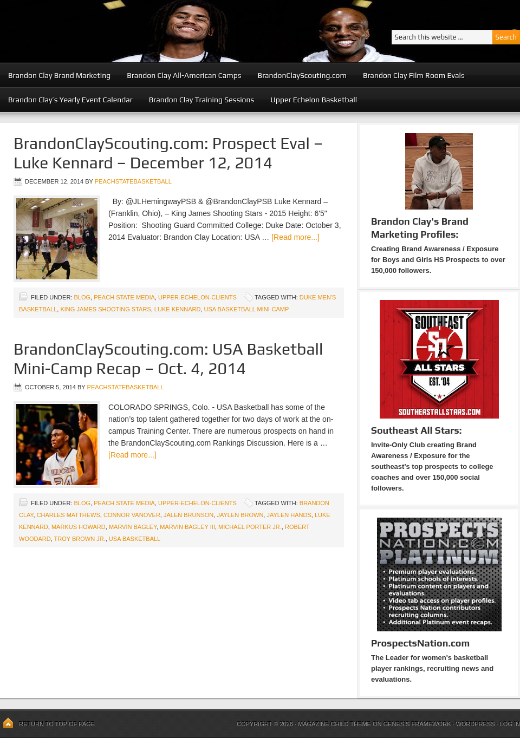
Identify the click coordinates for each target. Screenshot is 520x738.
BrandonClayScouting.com (302, 75)
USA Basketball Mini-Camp (246, 309)
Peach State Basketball (132, 31)
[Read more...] (295, 237)
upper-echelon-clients (197, 297)
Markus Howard (78, 527)
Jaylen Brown (240, 515)
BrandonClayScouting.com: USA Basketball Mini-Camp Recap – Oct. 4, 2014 (168, 358)
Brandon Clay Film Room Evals (414, 75)
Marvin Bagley (133, 527)
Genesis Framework (417, 724)
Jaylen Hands (288, 515)
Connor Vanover (131, 515)
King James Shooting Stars (105, 309)
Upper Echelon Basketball (313, 99)
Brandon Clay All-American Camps (184, 75)
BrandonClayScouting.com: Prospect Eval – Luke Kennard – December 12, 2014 (168, 153)
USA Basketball (134, 538)
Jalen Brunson (188, 515)
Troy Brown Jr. (80, 538)
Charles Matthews (68, 515)
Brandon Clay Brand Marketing (59, 75)
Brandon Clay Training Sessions (202, 99)
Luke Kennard (177, 309)
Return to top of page (57, 724)
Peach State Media (124, 297)
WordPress (475, 724)
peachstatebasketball (133, 181)
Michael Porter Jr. (250, 527)
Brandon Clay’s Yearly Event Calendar (70, 99)
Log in (510, 724)
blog (82, 297)
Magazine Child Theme (334, 724)
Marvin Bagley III (187, 527)
